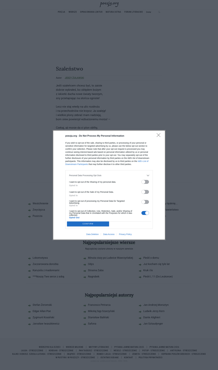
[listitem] (109, 175)
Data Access (108, 234)
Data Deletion (92, 234)
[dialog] (109, 185)
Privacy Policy (125, 234)
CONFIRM (88, 224)
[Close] (159, 136)
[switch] (145, 182)
